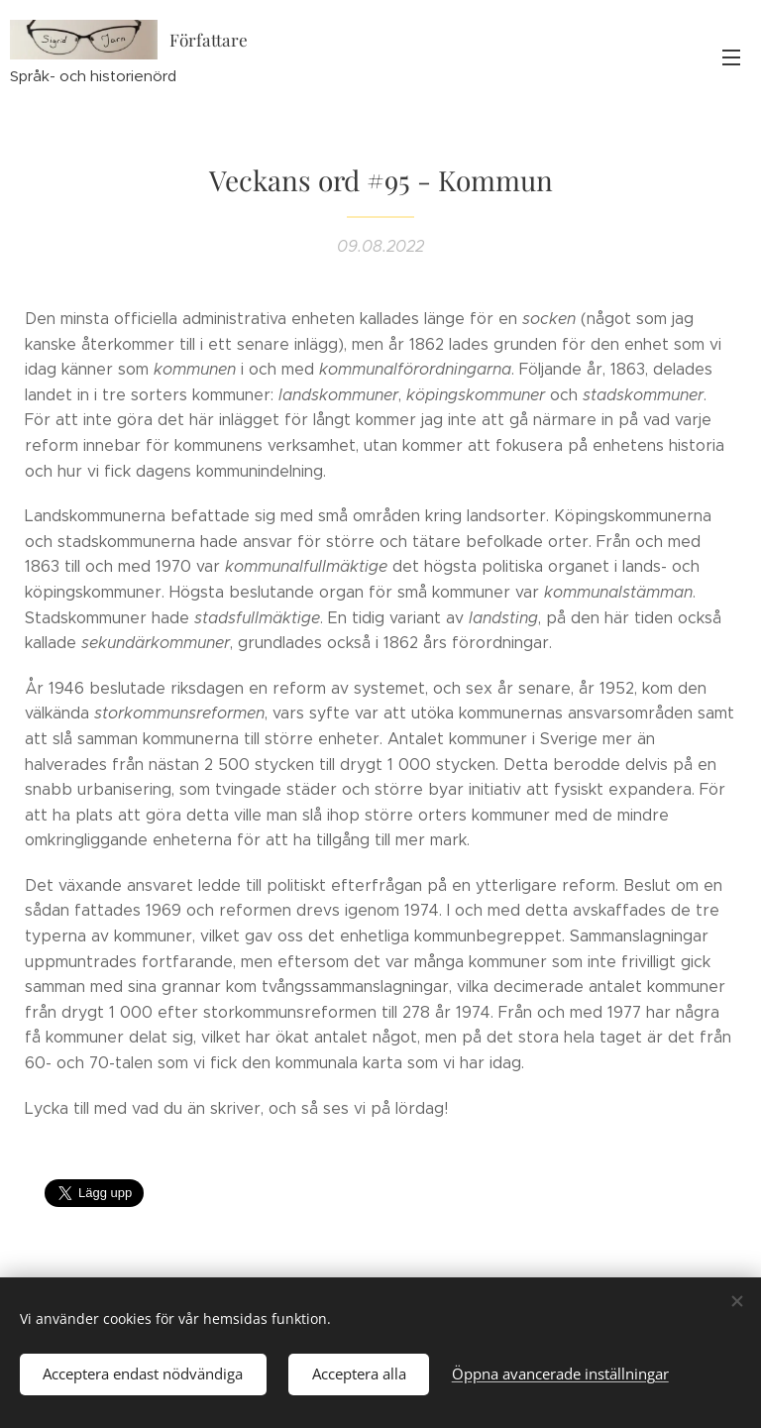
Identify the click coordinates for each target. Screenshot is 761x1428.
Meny (731, 57)
